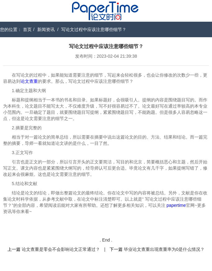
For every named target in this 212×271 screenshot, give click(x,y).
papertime (176, 205)
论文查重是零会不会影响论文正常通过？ (61, 249)
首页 (27, 29)
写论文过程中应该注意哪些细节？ (93, 29)
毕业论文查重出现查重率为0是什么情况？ (164, 249)
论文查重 (29, 81)
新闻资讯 (46, 29)
